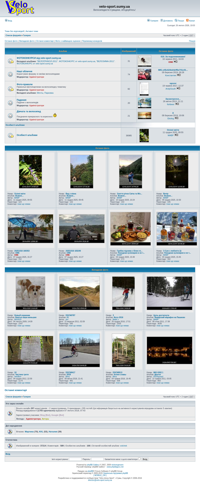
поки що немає (23, 204)
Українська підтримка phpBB (115, 473)
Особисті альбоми (15, 125)
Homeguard (158, 377)
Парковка (48, 93)
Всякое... (19, 196)
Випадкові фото (27, 41)
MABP (170, 135)
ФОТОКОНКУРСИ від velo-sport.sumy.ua (39, 58)
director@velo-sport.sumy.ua (100, 480)
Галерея (152, 21)
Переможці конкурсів (92, 41)
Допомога (167, 21)
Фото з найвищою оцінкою (68, 41)
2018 (69, 375)
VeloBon (17, 377)
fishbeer (170, 104)
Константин (170, 75)
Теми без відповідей (14, 31)
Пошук (179, 21)
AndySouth (171, 89)
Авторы (45, 419)
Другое (157, 375)
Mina (68, 377)
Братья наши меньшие (25, 317)
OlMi (170, 62)
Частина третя (22, 375)
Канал (190, 21)
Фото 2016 (118, 317)
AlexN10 (17, 319)
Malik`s (116, 319)
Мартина (29, 431)
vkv (67, 319)
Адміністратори (36, 77)
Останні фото (11, 41)
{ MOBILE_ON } (100, 475)
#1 (68, 317)
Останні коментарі (45, 41)
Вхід (8, 21)
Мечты (40, 93)
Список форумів (13, 35)
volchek (123, 446)
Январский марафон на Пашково (169, 317)
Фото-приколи (25, 84)
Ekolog (170, 118)
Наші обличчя (24, 71)
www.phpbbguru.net (115, 467)
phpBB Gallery (93, 465)
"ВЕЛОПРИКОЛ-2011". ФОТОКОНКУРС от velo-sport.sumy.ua (66, 61)
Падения (21, 100)
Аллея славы (120, 375)
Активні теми (32, 31)
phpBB (90, 471)
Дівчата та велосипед (29, 111)
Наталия (53, 431)
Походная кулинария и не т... (131, 253)
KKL (41, 431)
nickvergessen (117, 465)
